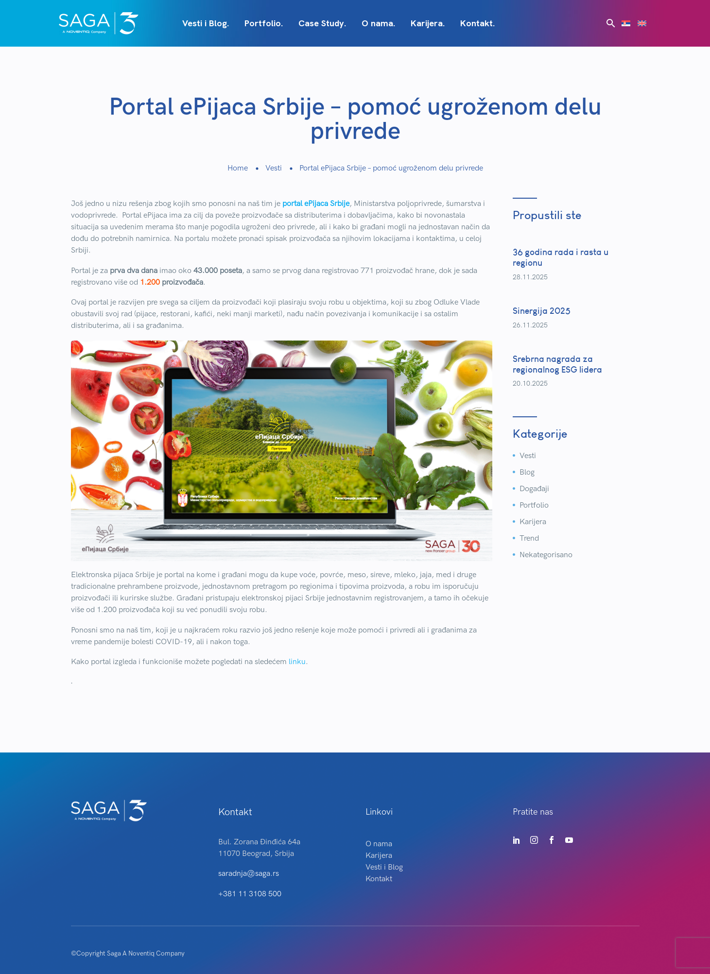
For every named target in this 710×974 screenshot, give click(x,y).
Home (237, 168)
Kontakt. (477, 23)
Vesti (273, 168)
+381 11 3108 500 (249, 894)
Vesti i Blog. (205, 23)
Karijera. (428, 23)
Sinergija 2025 (542, 310)
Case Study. (322, 23)
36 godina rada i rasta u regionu (560, 257)
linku (297, 661)
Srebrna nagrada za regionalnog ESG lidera (557, 364)
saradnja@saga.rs (248, 873)
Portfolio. (263, 23)
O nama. (378, 23)
